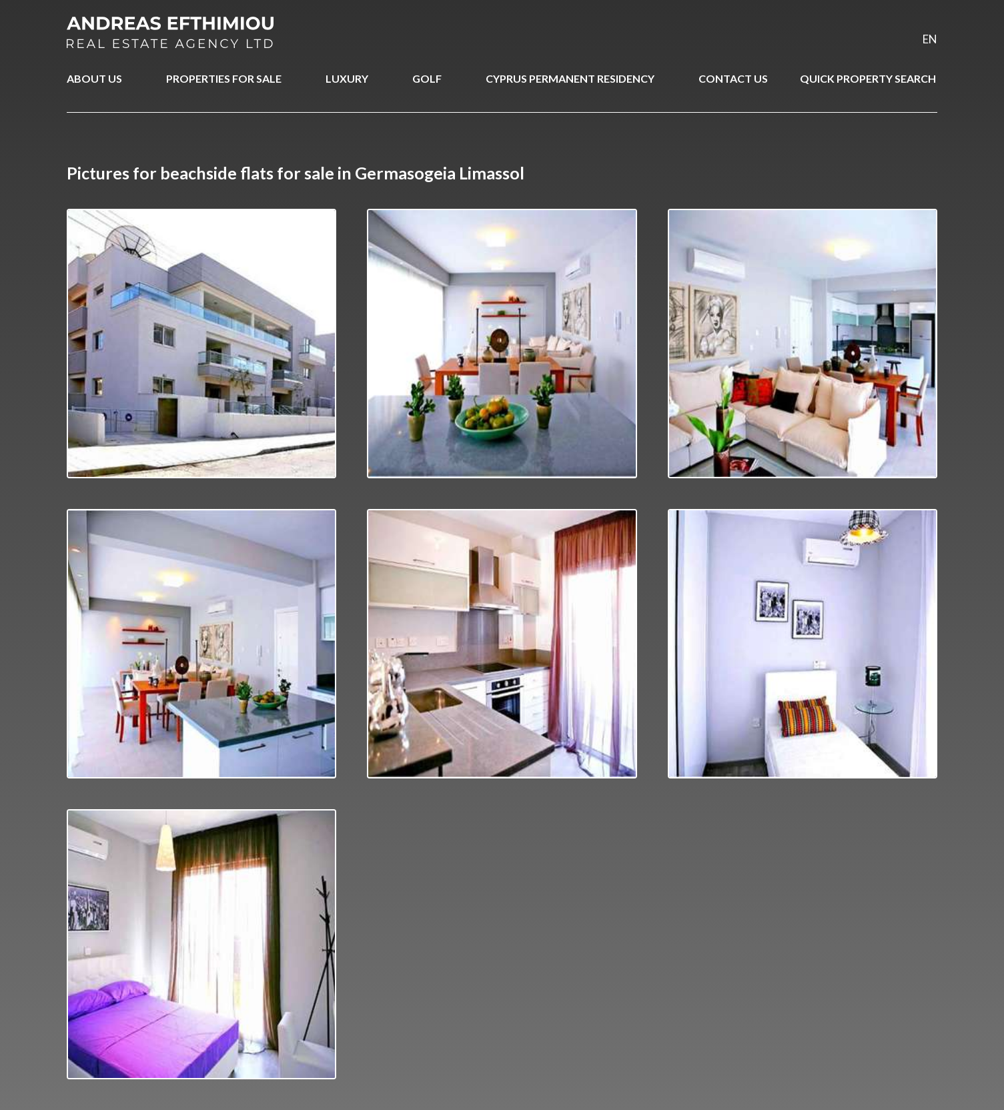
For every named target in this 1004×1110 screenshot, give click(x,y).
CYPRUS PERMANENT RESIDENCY (570, 78)
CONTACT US (733, 78)
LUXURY (347, 78)
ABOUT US (94, 78)
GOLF (427, 78)
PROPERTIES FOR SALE (224, 78)
